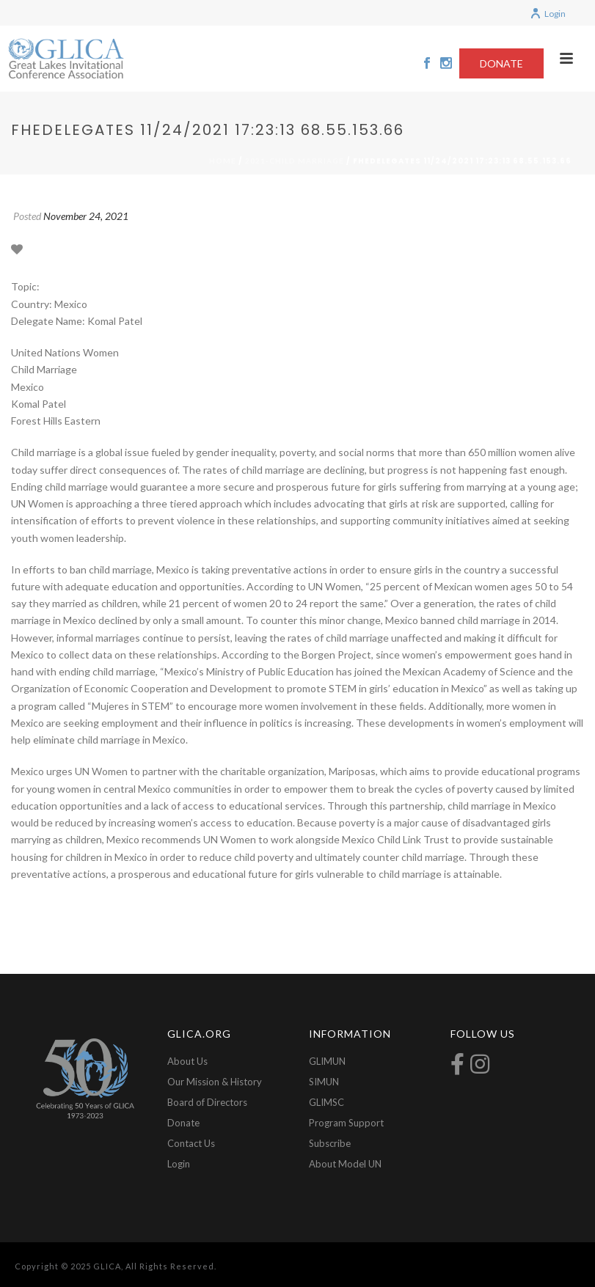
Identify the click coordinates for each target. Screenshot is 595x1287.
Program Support (346, 1123)
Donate (183, 1123)
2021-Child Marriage (294, 160)
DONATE (501, 63)
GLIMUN (327, 1061)
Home (222, 160)
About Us (187, 1061)
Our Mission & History (214, 1082)
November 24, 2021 (85, 216)
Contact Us (191, 1143)
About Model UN (345, 1164)
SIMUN (324, 1082)
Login (548, 13)
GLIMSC (326, 1102)
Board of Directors (207, 1102)
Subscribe (330, 1143)
